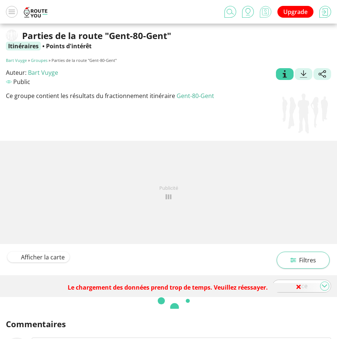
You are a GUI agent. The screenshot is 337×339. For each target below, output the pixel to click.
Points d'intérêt (69, 46)
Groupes (39, 60)
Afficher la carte (38, 257)
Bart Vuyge (16, 60)
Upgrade (295, 12)
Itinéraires (23, 46)
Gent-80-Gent (195, 96)
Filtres (303, 260)
